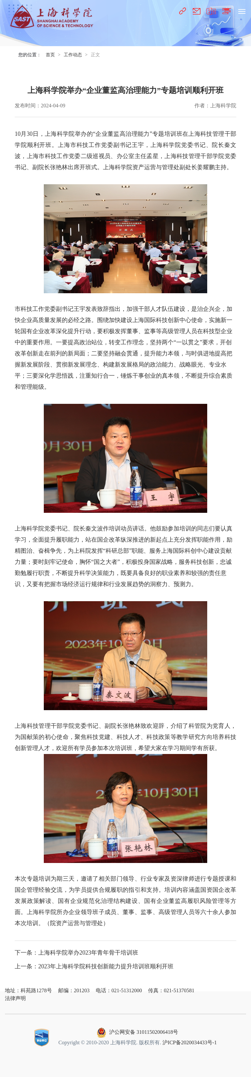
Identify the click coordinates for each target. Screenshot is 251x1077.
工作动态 (73, 54)
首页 (50, 54)
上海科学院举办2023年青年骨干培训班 (88, 952)
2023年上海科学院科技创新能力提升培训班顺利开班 (106, 966)
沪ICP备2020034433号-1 (189, 1042)
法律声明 (15, 998)
